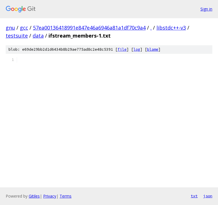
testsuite (17, 35)
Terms (66, 196)
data (38, 35)
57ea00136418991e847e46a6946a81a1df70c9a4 (89, 27)
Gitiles (34, 196)
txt (194, 195)
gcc (24, 27)
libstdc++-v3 (171, 27)
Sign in (206, 9)
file (122, 49)
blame (152, 49)
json (207, 195)
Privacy (49, 196)
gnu (10, 27)
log (136, 49)
